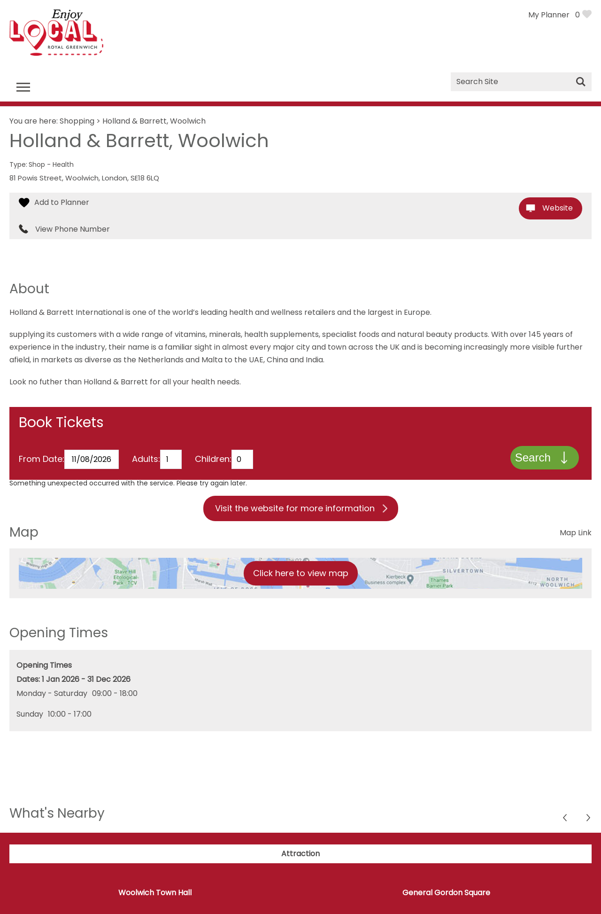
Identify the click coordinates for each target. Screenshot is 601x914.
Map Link (576, 533)
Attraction (300, 854)
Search (532, 458)
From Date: (41, 460)
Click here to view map (300, 574)
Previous (589, 820)
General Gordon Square (446, 893)
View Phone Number (72, 229)
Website (557, 208)
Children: (213, 460)
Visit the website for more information (295, 509)
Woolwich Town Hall (155, 893)
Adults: (146, 460)
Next (565, 820)
